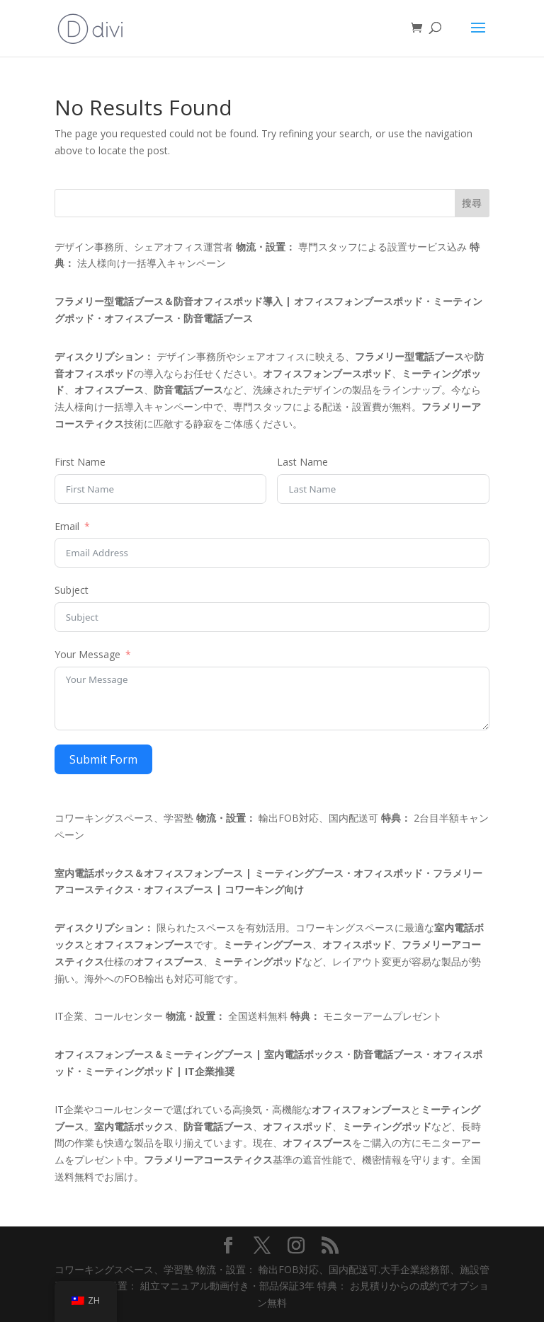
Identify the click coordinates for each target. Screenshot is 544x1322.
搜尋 (472, 202)
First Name (80, 462)
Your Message (87, 654)
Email (67, 526)
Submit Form (103, 759)
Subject (72, 590)
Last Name (302, 462)
